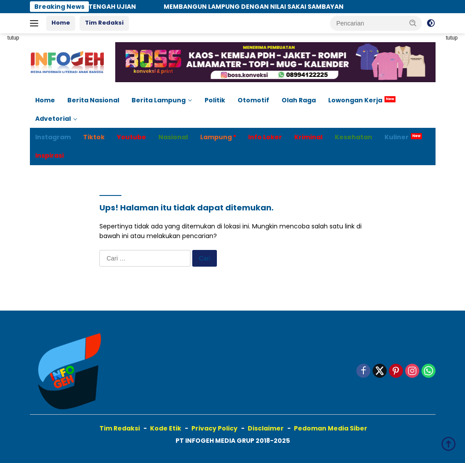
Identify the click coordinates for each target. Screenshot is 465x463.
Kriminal (308, 137)
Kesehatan (353, 137)
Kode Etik (165, 428)
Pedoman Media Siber (330, 428)
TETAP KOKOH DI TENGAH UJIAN (89, 7)
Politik (215, 100)
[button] (413, 23)
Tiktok (94, 137)
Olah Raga (299, 100)
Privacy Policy (214, 428)
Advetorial (53, 118)
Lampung (216, 137)
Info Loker (265, 137)
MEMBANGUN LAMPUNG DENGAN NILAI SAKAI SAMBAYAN (258, 7)
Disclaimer (266, 428)
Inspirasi (49, 155)
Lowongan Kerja (355, 100)
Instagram (53, 137)
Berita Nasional (93, 100)
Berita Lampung (159, 100)
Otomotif (253, 100)
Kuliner (396, 137)
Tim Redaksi (104, 22)
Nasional (173, 137)
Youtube (131, 137)
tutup (13, 38)
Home (60, 22)
